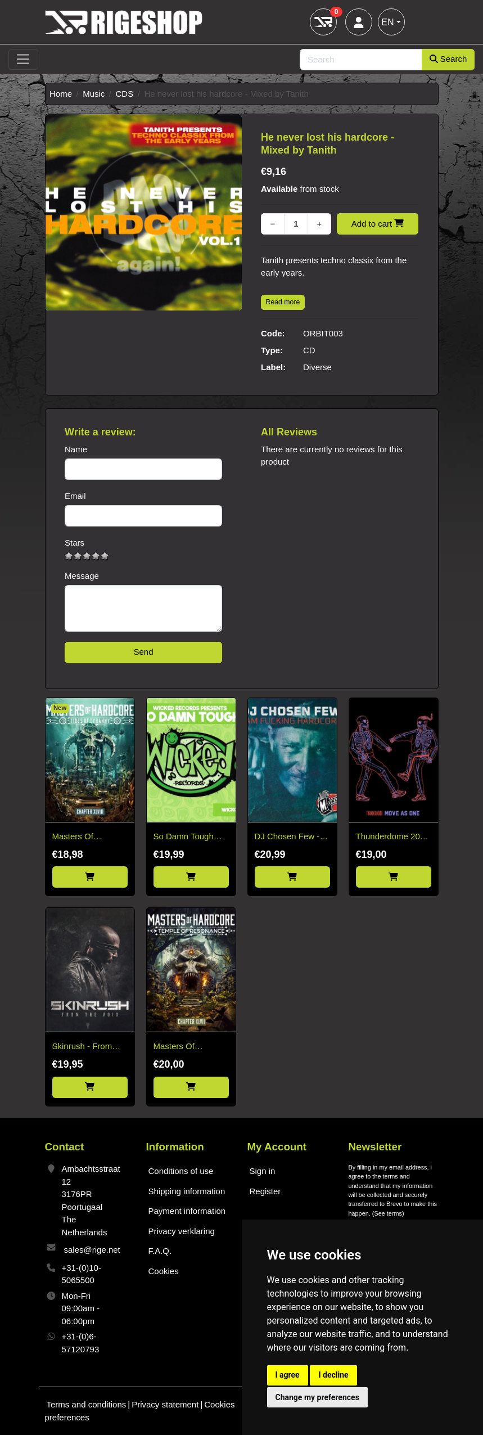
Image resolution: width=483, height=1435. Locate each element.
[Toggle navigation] (23, 59)
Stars (74, 542)
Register (265, 1191)
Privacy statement (165, 1404)
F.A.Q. (160, 1251)
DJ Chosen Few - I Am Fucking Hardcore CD (289, 837)
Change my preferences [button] (317, 1397)
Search (448, 59)
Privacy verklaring (181, 1231)
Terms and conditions (87, 1404)
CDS (125, 93)
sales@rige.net (92, 1249)
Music (94, 93)
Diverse (317, 367)
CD (309, 350)
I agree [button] (288, 1374)
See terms (388, 1213)
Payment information (187, 1211)
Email (75, 496)
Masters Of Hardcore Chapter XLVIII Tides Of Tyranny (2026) (85, 837)
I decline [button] (333, 1374)
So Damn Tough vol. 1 (184, 837)
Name (76, 449)
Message (82, 576)
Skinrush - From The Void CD (82, 1047)
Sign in (263, 1171)
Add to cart (377, 223)
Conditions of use (181, 1171)
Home (60, 93)
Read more (283, 302)
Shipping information (186, 1191)
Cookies (163, 1271)
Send (143, 651)
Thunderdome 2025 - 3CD (393, 837)
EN (387, 22)
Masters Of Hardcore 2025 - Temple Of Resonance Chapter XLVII (191, 1047)
